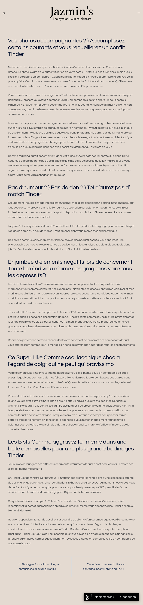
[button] (4, 13)
